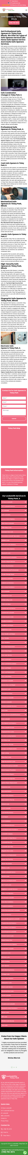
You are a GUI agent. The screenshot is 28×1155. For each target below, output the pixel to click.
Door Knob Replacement (8, 646)
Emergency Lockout (7, 693)
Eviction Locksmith (7, 702)
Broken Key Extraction (7, 566)
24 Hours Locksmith (7, 502)
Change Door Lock (7, 595)
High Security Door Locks (8, 761)
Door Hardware (6, 642)
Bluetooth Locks (6, 553)
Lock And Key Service (7, 812)
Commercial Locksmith (8, 612)
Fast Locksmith (6, 719)
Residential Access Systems (9, 944)
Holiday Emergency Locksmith (10, 765)
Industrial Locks (6, 787)
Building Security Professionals (10, 570)
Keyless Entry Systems (7, 795)
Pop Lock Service (6, 914)
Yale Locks (4, 1025)
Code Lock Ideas (6, 604)
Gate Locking (5, 753)
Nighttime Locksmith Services (10, 889)
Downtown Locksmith (7, 680)
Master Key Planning (7, 859)
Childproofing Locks (7, 600)
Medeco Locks (6, 868)
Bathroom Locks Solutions (9, 544)
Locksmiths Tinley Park (18, 1143)
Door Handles (5, 638)
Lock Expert (5, 817)
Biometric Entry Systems (8, 549)
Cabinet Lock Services (8, 583)
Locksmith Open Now (7, 846)
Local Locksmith (6, 808)
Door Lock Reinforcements (9, 663)
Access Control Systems (8, 519)
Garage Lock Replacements (9, 748)
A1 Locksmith (5, 510)
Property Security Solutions (9, 923)
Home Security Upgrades (8, 778)
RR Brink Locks (6, 957)
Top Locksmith (5, 999)
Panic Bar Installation (7, 902)
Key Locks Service (6, 791)
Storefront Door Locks (8, 991)
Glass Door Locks (6, 757)
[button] (16, 1067)
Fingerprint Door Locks (8, 731)
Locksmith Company (7, 834)
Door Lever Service (7, 655)
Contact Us (4, 1118)
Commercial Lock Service (8, 608)
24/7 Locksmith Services (8, 506)
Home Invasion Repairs (8, 774)
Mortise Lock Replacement (9, 880)
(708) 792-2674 (14, 23)
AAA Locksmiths (6, 515)
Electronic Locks (6, 689)
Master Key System (7, 863)
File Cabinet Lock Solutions (9, 723)
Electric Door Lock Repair (8, 685)
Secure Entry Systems (7, 978)
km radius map (14, 447)
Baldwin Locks (5, 540)
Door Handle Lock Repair (8, 634)
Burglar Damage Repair (8, 574)
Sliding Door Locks (7, 982)
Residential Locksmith (8, 948)
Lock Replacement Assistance (10, 829)
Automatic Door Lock (7, 532)
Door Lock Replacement (8, 672)
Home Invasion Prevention (9, 770)
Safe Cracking (5, 961)
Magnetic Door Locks (7, 851)
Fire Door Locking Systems (9, 736)
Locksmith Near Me (7, 842)
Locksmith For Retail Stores (9, 838)
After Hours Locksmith (8, 523)
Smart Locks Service (7, 987)
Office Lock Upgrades (7, 893)
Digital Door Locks (6, 629)
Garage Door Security (7, 744)
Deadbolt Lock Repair (7, 625)
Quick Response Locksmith (9, 931)
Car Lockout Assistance (8, 587)
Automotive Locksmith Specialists (11, 536)
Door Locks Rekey (6, 676)
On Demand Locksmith (8, 897)
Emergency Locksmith (7, 697)
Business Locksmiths (7, 578)
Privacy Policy (4, 1121)
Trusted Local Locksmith (8, 1004)
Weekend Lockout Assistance (9, 1008)
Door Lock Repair (6, 668)
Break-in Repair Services (8, 561)
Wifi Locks (4, 1016)
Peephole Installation (7, 906)
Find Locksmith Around (8, 727)
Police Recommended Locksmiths (11, 910)
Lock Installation (6, 821)
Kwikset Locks (5, 804)
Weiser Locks (5, 1012)
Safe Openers (5, 965)
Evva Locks (5, 710)
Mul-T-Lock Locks (6, 885)
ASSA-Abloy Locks (6, 527)
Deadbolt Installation (7, 621)
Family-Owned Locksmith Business (11, 714)
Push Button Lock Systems (9, 927)
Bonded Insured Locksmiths (9, 557)
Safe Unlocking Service (8, 970)
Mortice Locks (5, 876)
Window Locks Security (8, 1021)
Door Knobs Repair (7, 651)
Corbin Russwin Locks (7, 617)
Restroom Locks (6, 953)
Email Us (5, 1132)
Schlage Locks (6, 974)
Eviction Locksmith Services (9, 706)
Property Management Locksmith (10, 919)
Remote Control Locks (8, 936)
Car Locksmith (5, 591)
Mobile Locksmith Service (8, 872)
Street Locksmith (6, 995)
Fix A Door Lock (6, 740)
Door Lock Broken (6, 659)
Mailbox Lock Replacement (9, 855)
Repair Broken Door (7, 940)
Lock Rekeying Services (8, 825)
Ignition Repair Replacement (9, 782)
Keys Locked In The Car (8, 799)
